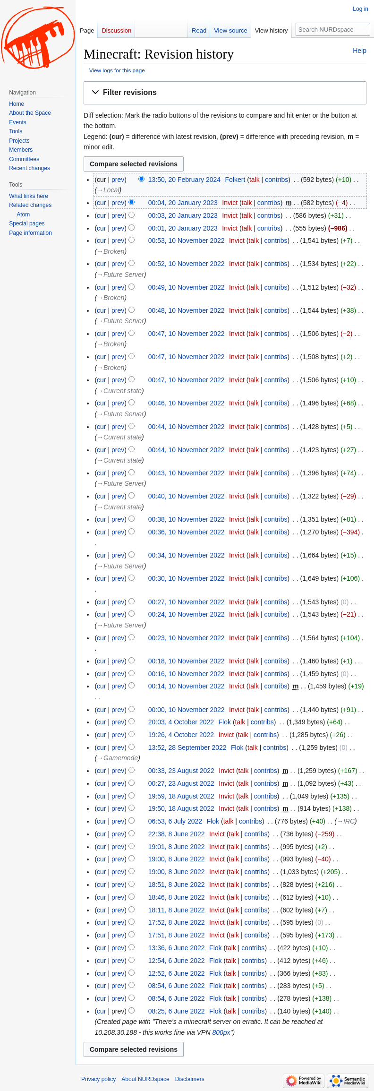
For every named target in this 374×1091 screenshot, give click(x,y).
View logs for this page (117, 70)
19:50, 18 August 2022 (181, 808)
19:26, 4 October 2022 (181, 735)
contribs (276, 179)
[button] (225, 93)
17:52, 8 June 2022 (176, 922)
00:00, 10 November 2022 (186, 709)
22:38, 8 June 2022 (176, 834)
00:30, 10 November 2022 (186, 578)
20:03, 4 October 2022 (181, 722)
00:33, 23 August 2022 (181, 770)
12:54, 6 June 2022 (176, 960)
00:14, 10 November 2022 (186, 686)
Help (359, 50)
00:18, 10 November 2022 (186, 661)
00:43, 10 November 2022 (186, 473)
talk (254, 179)
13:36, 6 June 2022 (176, 948)
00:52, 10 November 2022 (186, 263)
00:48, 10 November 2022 (186, 310)
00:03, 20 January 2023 (183, 215)
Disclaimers (189, 1079)
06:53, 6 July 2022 (175, 821)
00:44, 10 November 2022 (186, 426)
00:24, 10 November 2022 (186, 614)
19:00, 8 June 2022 (176, 859)
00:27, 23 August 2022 (181, 783)
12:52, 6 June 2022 (176, 973)
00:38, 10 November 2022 (186, 519)
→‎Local (108, 190)
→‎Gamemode (117, 758)
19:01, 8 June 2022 (176, 846)
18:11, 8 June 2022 (176, 910)
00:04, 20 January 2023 (183, 202)
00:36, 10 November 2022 (186, 532)
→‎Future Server (120, 274)
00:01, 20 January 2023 (183, 228)
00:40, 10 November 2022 (186, 496)
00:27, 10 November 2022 (186, 602)
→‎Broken (110, 251)
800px (221, 1032)
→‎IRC (346, 821)
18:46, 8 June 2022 (176, 897)
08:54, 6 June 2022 (176, 985)
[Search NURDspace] (333, 29)
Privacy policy (98, 1079)
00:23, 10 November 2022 (186, 638)
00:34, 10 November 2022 (186, 555)
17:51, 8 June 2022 (176, 935)
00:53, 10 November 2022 (186, 240)
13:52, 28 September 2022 (187, 747)
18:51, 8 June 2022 (176, 884)
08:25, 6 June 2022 (176, 1011)
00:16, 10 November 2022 (186, 674)
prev (117, 179)
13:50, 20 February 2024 (184, 179)
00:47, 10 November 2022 (186, 333)
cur (101, 202)
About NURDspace (145, 1079)
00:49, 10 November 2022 (186, 287)
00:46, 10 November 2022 (186, 403)
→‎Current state (119, 391)
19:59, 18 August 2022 (181, 796)
